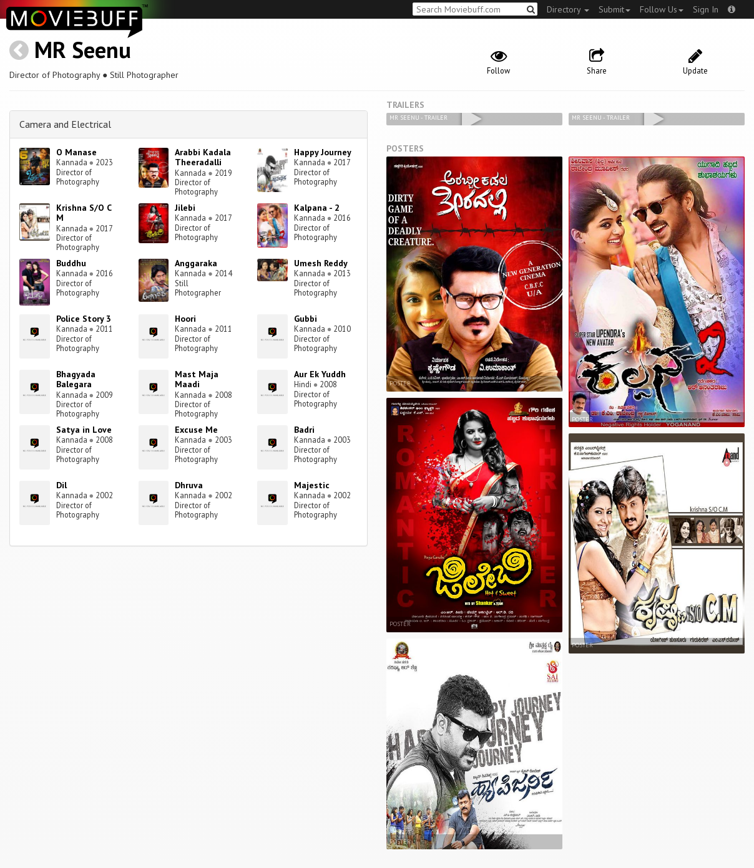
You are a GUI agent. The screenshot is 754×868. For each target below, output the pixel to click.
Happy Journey (322, 152)
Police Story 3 (83, 318)
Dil (61, 485)
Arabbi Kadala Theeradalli (203, 157)
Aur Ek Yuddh (320, 374)
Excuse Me (196, 429)
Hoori (185, 318)
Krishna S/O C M (83, 213)
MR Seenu (82, 49)
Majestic (312, 485)
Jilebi (185, 207)
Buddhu (71, 263)
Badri (304, 429)
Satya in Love (84, 429)
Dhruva (189, 485)
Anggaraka (196, 263)
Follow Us (661, 9)
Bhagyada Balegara (75, 379)
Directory (568, 9)
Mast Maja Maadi (196, 379)
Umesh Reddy (321, 263)
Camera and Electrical (65, 124)
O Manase (76, 152)
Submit (614, 9)
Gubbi (305, 318)
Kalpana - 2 (317, 207)
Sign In (705, 9)
